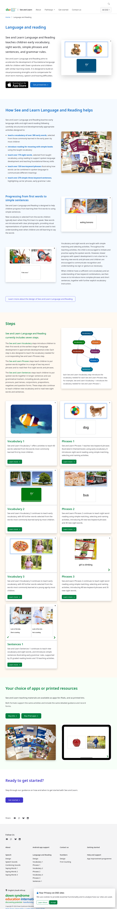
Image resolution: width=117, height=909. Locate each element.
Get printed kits (41, 84)
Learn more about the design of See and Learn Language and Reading (40, 299)
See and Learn (26, 9)
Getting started (93, 847)
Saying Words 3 (11, 875)
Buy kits (12, 716)
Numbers (63, 855)
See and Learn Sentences (20, 372)
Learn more (15, 462)
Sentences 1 (15, 644)
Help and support (94, 855)
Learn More (42, 902)
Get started (63, 9)
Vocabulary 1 (15, 441)
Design (8, 858)
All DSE (105, 10)
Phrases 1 (68, 441)
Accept (53, 902)
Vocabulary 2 (15, 509)
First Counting (65, 862)
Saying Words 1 (11, 868)
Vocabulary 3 (15, 576)
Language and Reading (42, 855)
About (38, 9)
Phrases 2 (68, 509)
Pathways (49, 9)
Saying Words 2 (11, 871)
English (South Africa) (15, 890)
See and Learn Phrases (19, 361)
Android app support (41, 847)
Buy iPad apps (31, 716)
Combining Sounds (12, 865)
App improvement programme (99, 858)
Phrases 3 (68, 576)
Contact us (76, 9)
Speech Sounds (11, 862)
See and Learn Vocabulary (20, 343)
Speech (8, 855)
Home (7, 17)
